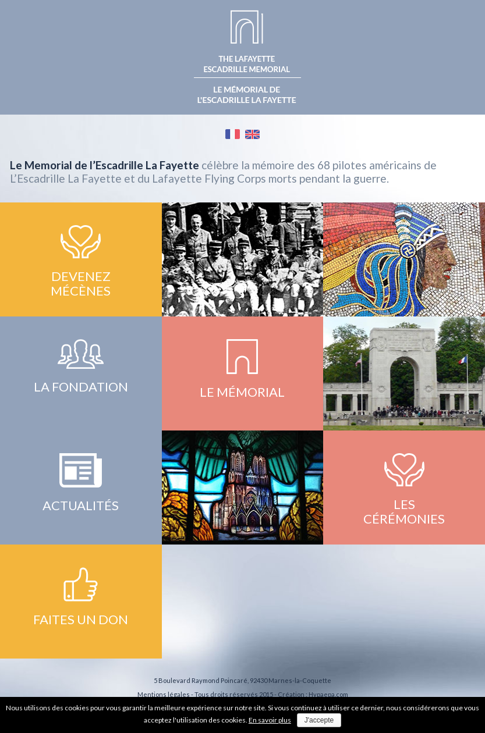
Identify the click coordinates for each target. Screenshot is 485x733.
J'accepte (319, 720)
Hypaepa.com (328, 694)
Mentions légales (163, 694)
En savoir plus (270, 720)
